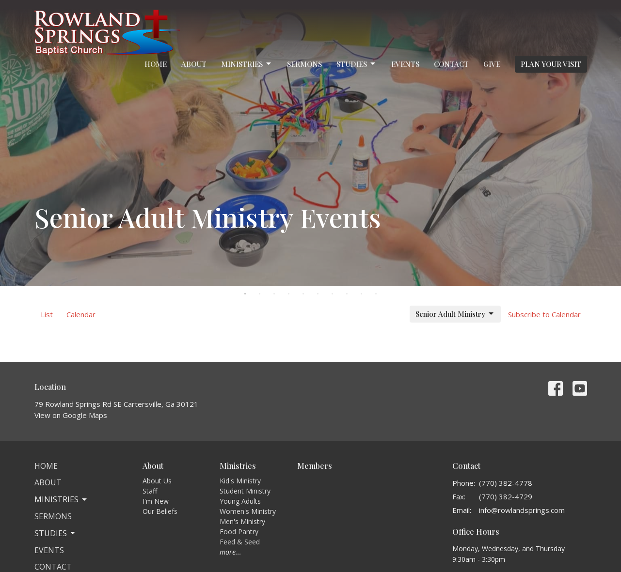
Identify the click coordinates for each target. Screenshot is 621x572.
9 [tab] (361, 293)
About (194, 64)
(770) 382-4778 (505, 483)
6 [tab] (318, 293)
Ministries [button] (61, 499)
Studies (356, 64)
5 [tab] (303, 293)
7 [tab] (332, 293)
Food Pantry (239, 531)
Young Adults (240, 501)
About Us (157, 480)
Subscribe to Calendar (544, 314)
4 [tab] (289, 293)
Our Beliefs (160, 511)
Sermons (304, 64)
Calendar (81, 314)
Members (314, 466)
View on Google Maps (70, 415)
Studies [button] (55, 533)
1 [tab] (245, 293)
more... (230, 552)
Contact (451, 64)
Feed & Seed (240, 541)
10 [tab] (376, 293)
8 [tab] (347, 293)
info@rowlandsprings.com (522, 510)
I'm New (156, 501)
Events (405, 64)
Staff (150, 490)
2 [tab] (260, 293)
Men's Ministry (242, 521)
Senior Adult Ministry (455, 314)
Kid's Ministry (240, 480)
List (47, 314)
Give (491, 64)
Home (155, 64)
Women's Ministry (248, 511)
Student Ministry (245, 490)
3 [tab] (274, 293)
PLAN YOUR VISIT (551, 64)
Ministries (246, 64)
